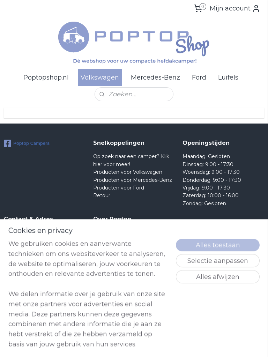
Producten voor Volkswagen (127, 172)
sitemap (157, 344)
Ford (199, 77)
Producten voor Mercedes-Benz (132, 180)
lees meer (120, 310)
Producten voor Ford (118, 188)
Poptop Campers (27, 143)
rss (170, 344)
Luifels (228, 77)
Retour (101, 195)
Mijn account (235, 8)
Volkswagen (100, 77)
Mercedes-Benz (155, 77)
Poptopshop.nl (46, 77)
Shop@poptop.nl (32, 271)
